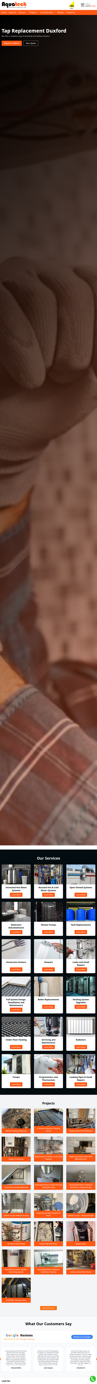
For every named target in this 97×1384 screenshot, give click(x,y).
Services (23, 12)
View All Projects (48, 1308)
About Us (12, 12)
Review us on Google (82, 1337)
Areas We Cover (48, 12)
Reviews (60, 12)
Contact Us (70, 12)
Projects (34, 12)
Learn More (16, 895)
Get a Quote (31, 43)
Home (4, 12)
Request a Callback (11, 43)
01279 (90, 6)
